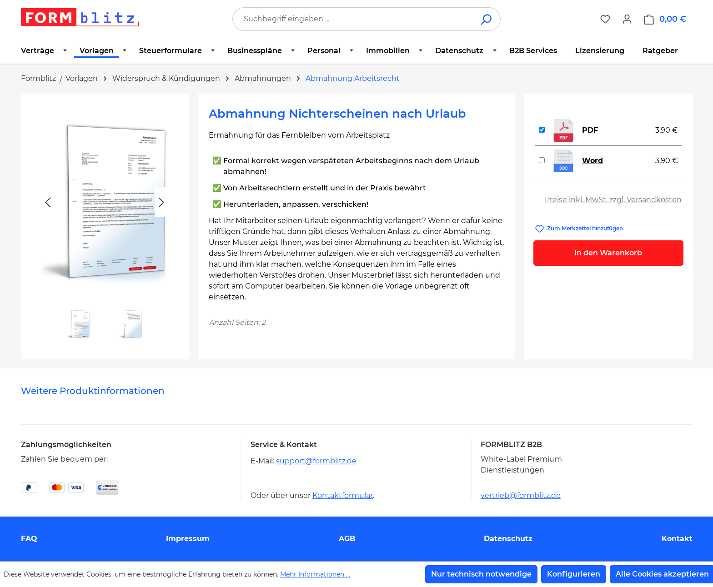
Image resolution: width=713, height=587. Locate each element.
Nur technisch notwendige (481, 574)
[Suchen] (487, 19)
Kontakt (677, 538)
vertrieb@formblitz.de (521, 495)
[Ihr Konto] (627, 19)
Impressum (188, 538)
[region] (105, 223)
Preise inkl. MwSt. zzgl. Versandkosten (613, 199)
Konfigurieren (573, 574)
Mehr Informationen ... (315, 574)
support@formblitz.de (316, 461)
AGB (347, 538)
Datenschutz (508, 538)
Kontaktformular (342, 495)
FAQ (29, 538)
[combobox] (352, 19)
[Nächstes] (161, 202)
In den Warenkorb (608, 253)
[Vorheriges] (48, 202)
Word (592, 160)
